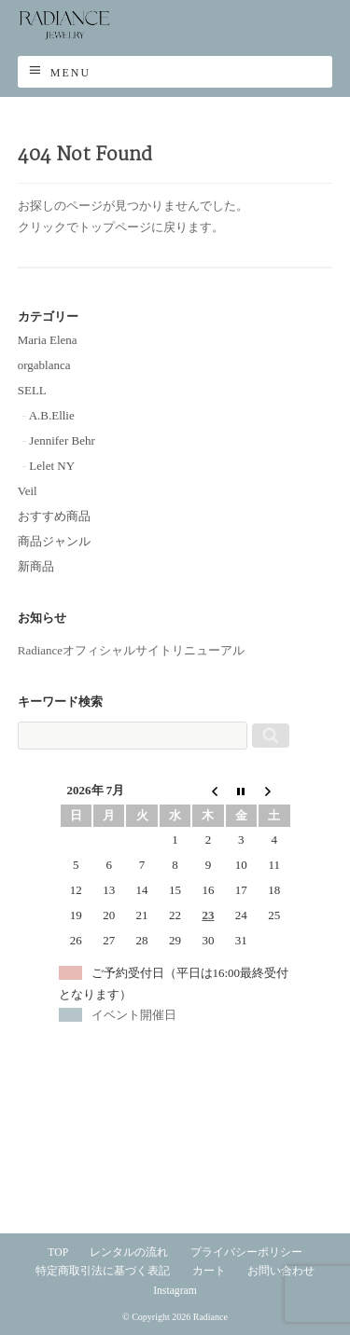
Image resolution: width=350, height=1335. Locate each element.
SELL (32, 390)
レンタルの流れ (129, 1252)
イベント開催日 (133, 1015)
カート (209, 1271)
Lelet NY (52, 466)
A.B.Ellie (52, 415)
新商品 (36, 566)
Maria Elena (47, 340)
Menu (70, 72)
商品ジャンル (54, 541)
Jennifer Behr (61, 440)
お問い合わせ (281, 1271)
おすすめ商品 (54, 516)
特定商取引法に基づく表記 (102, 1271)
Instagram (175, 1291)
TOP (58, 1252)
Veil (27, 491)
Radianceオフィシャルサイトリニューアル (131, 650)
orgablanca (44, 365)
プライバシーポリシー (246, 1252)
